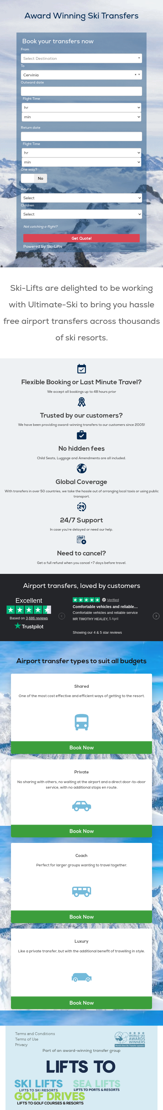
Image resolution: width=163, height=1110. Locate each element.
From (25, 49)
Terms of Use (26, 1039)
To (22, 66)
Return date (30, 127)
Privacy (21, 1045)
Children (27, 205)
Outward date (32, 82)
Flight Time (31, 98)
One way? (29, 169)
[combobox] (81, 58)
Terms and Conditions (35, 1034)
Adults (26, 189)
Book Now (81, 747)
